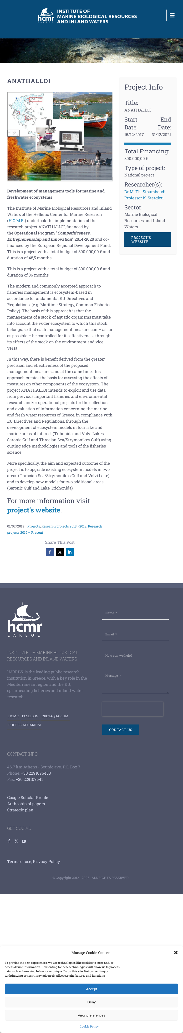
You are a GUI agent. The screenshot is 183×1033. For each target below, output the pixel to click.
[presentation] (132, 709)
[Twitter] (16, 841)
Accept (91, 989)
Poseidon (30, 716)
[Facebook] (9, 841)
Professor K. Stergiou (143, 198)
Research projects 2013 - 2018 (63, 526)
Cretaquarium (55, 716)
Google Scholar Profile (27, 797)
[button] (175, 952)
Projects (33, 526)
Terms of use (19, 861)
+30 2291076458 (36, 773)
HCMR (13, 716)
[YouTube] (24, 841)
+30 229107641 (29, 779)
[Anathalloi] (59, 136)
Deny (91, 1002)
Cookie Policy (89, 1026)
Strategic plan (20, 810)
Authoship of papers (26, 803)
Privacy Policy (46, 861)
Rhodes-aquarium (24, 725)
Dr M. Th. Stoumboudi (144, 191)
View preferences (91, 1015)
